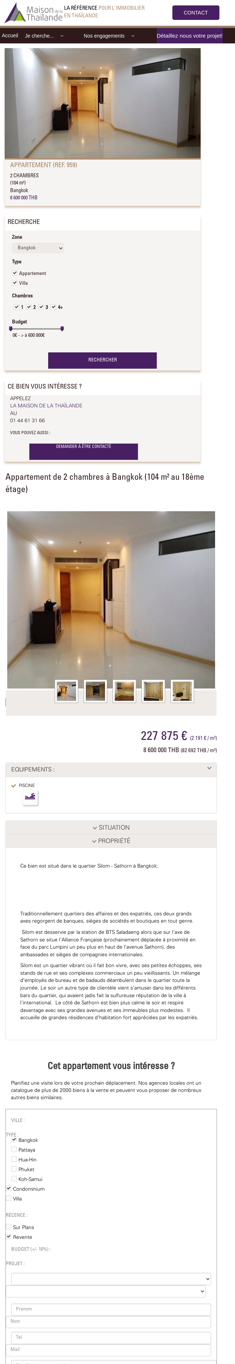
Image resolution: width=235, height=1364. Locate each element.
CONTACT (196, 13)
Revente (22, 1237)
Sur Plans (23, 1227)
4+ (60, 307)
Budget (19, 322)
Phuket (26, 1169)
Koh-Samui (30, 1179)
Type (16, 262)
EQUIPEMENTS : (33, 769)
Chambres (22, 296)
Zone (17, 237)
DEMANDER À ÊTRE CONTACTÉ (83, 447)
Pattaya (26, 1150)
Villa (23, 283)
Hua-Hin (27, 1159)
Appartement (32, 273)
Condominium (29, 1189)
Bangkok (28, 1140)
